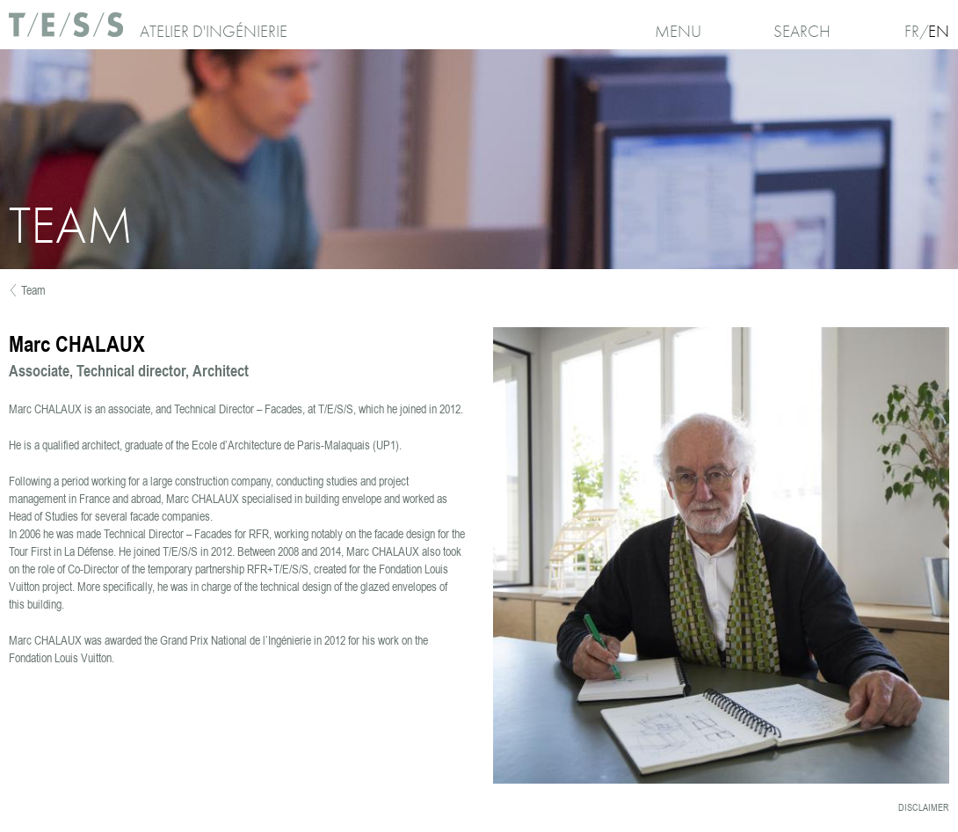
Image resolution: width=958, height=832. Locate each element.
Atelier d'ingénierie (213, 31)
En (938, 31)
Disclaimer (923, 807)
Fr (911, 31)
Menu (678, 31)
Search (802, 31)
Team (33, 290)
